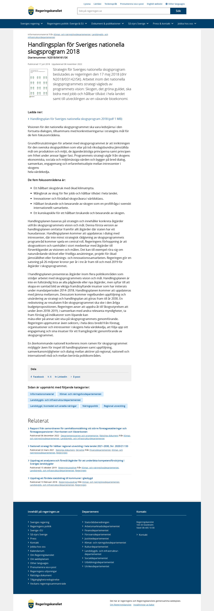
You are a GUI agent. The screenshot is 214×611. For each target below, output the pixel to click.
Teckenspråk (111, 3)
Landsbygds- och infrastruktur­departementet (102, 552)
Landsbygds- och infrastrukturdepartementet (55, 400)
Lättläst (97, 3)
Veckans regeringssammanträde (48, 583)
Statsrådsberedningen (97, 522)
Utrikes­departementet (97, 566)
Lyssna (87, 3)
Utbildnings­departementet (99, 562)
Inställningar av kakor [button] (143, 604)
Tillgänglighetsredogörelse (44, 579)
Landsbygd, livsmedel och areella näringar (53, 406)
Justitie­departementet (97, 538)
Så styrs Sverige (38, 534)
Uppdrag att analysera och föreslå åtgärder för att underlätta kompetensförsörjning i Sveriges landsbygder (77, 462)
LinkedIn (62, 376)
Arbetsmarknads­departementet (102, 526)
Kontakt (34, 542)
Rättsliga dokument (109, 435)
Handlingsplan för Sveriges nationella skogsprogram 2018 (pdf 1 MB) (76, 119)
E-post (76, 376)
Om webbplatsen (39, 559)
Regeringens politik (40, 526)
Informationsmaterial (42, 394)
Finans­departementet (97, 530)
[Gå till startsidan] (45, 10)
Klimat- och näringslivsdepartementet (72, 34)
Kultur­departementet (96, 546)
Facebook (38, 376)
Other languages (175, 3)
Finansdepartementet (100, 450)
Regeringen (62, 452)
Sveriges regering (39, 522)
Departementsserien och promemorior (79, 435)
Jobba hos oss (38, 546)
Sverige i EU (36, 530)
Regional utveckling (114, 406)
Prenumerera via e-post (132, 3)
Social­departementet (96, 558)
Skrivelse (80, 450)
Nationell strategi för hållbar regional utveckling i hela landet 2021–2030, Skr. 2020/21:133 (79, 446)
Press (33, 538)
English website (154, 3)
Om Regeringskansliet (42, 555)
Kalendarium (37, 551)
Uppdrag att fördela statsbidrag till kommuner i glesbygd (61, 478)
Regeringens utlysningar (43, 571)
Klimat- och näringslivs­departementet (105, 542)
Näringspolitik (90, 406)
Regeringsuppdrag (67, 467)
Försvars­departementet (98, 534)
